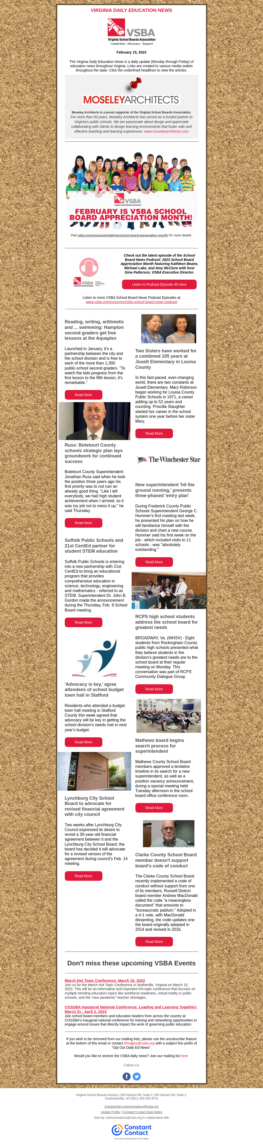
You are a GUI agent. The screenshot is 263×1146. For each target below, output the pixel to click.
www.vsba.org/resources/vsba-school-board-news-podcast (131, 302)
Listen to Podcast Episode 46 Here (159, 284)
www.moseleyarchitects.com (166, 131)
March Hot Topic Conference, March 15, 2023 (105, 980)
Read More (83, 395)
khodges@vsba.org (139, 1043)
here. (185, 1056)
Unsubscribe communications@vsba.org (131, 1106)
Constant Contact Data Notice (142, 1112)
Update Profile (110, 1112)
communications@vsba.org (123, 1117)
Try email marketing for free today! (131, 1138)
